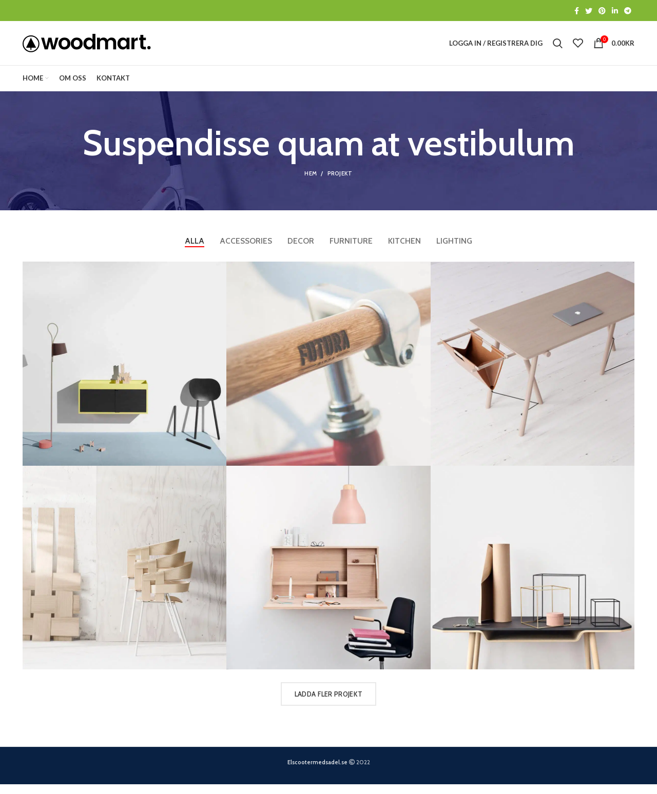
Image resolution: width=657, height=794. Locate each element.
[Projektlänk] (124, 373)
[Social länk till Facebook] (576, 10)
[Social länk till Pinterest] (602, 10)
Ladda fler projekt (328, 704)
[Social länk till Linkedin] (615, 10)
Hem (310, 183)
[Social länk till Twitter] (588, 10)
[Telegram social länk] (627, 10)
